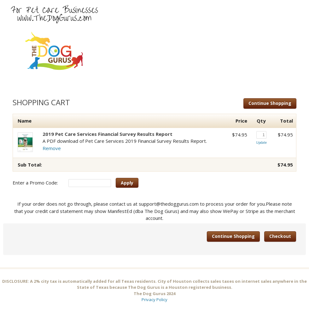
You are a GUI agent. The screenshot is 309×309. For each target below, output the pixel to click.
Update (261, 142)
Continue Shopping (269, 103)
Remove (52, 148)
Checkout (280, 236)
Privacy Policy (154, 299)
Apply (127, 183)
